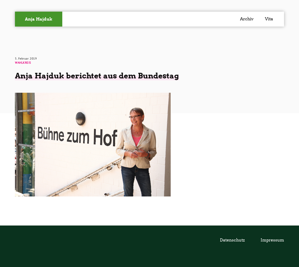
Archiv (247, 18)
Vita (269, 18)
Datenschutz (232, 240)
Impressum (272, 240)
